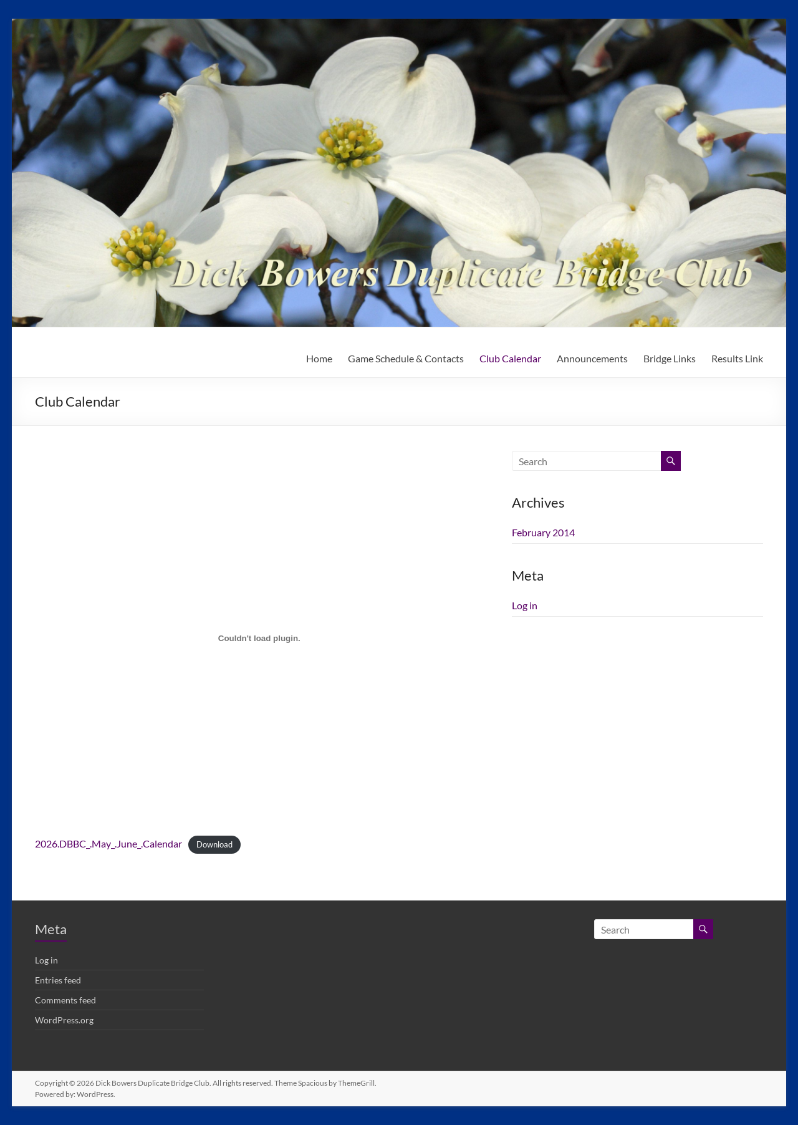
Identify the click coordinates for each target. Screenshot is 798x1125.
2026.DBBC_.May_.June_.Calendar (108, 843)
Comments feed (65, 1000)
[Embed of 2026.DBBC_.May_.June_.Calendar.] (259, 638)
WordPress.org (64, 1020)
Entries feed (58, 980)
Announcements (592, 358)
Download (214, 844)
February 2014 (543, 532)
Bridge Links (669, 358)
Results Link (737, 358)
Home (319, 358)
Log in (524, 605)
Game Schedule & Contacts (406, 358)
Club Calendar (510, 358)
